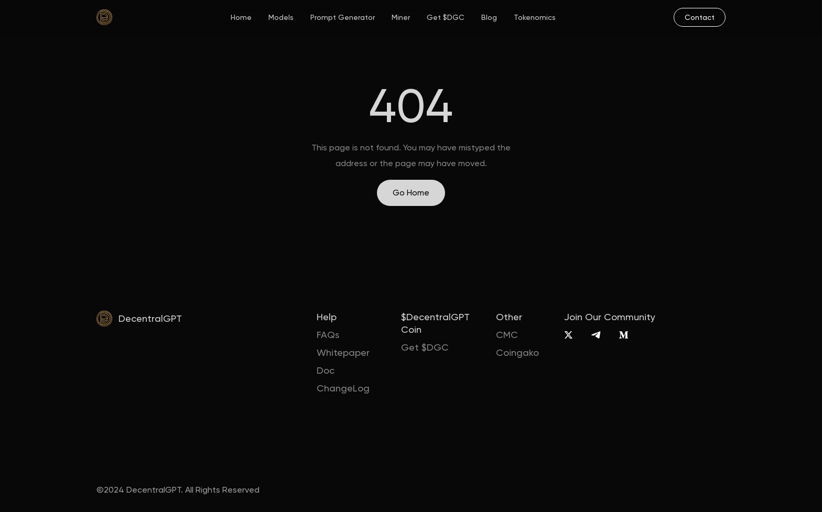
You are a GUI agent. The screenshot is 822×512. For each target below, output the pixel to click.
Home (241, 17)
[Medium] (623, 335)
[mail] (700, 17)
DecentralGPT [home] (150, 318)
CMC (507, 334)
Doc (325, 370)
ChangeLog (343, 388)
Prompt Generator (342, 17)
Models (281, 17)
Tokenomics (535, 17)
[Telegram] (595, 335)
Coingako (517, 352)
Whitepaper (343, 352)
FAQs (328, 334)
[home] (104, 17)
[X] (568, 335)
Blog (489, 17)
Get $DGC (445, 17)
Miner (401, 17)
